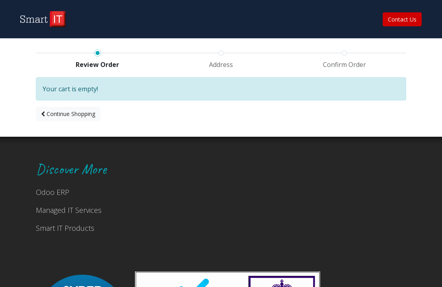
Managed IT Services (69, 210)
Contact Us (402, 19)
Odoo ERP (52, 192)
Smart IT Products (65, 228)
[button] (68, 114)
